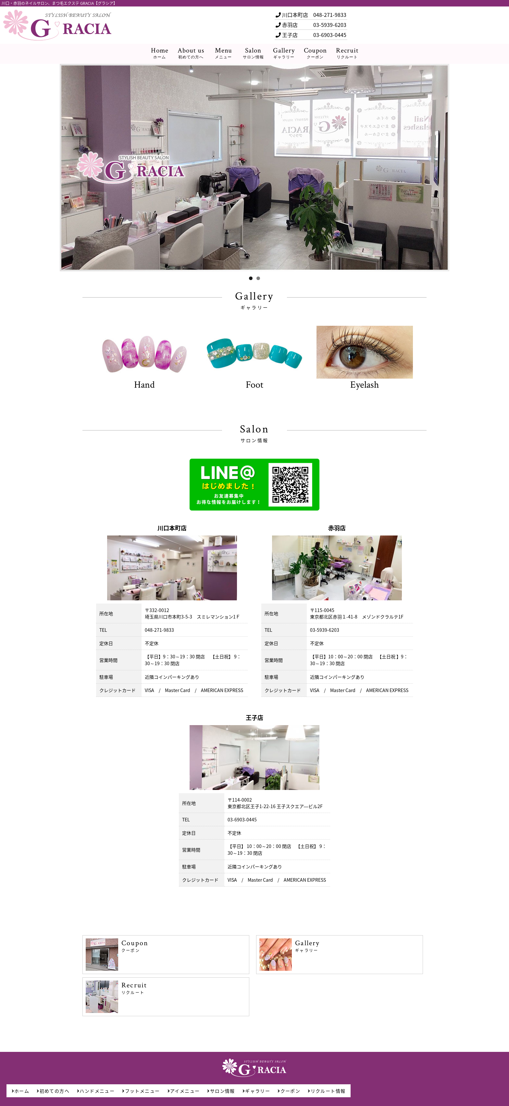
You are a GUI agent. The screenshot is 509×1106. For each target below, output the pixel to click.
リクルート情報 (326, 1091)
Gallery (284, 53)
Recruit (347, 53)
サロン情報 (221, 1091)
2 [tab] (258, 278)
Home (159, 53)
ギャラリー (256, 1091)
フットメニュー (141, 1091)
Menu (223, 53)
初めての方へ (53, 1091)
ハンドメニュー (96, 1091)
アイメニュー (184, 1091)
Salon (253, 53)
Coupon (315, 53)
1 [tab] (251, 278)
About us (191, 53)
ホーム (21, 1091)
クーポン (289, 1091)
